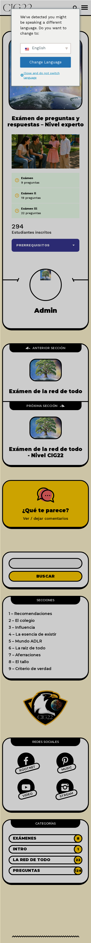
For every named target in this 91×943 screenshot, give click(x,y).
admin (45, 310)
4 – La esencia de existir (32, 634)
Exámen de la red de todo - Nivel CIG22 (45, 452)
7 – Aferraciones (25, 655)
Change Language (45, 62)
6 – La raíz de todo (27, 648)
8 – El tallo (19, 661)
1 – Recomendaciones (30, 613)
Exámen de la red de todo (45, 391)
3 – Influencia (22, 627)
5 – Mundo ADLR (25, 641)
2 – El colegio (22, 620)
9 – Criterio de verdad (30, 668)
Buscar (45, 576)
